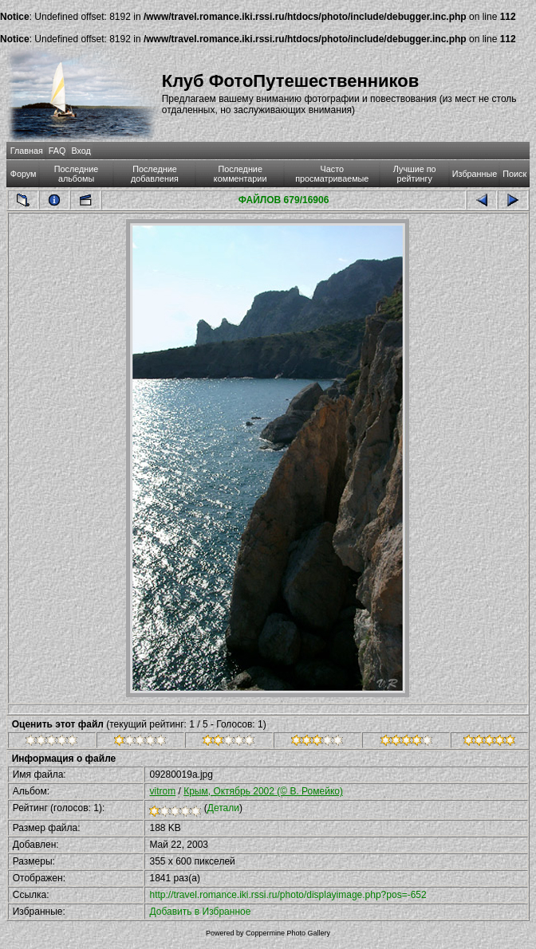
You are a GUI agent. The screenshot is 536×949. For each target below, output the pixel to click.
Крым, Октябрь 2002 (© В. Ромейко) (263, 791)
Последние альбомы (76, 173)
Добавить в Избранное (199, 911)
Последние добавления (155, 173)
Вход (80, 150)
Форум (23, 173)
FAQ (57, 150)
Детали (223, 808)
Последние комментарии (240, 173)
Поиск (514, 173)
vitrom (162, 791)
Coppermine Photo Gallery (288, 933)
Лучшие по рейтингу (414, 173)
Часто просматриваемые (331, 173)
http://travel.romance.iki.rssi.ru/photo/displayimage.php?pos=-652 (287, 894)
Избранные (474, 173)
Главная (26, 150)
